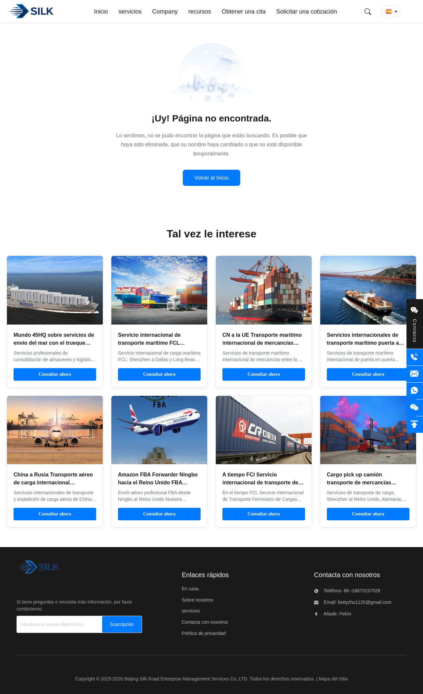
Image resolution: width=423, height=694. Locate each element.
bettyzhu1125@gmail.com (363, 602)
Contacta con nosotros (205, 622)
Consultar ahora (55, 374)
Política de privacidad (204, 633)
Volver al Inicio (211, 178)
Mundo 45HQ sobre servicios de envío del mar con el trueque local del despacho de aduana (54, 343)
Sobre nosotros (197, 600)
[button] (391, 11)
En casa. (191, 588)
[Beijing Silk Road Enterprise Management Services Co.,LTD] (38, 569)
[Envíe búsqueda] (367, 11)
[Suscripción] (122, 624)
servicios (191, 610)
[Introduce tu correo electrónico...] (59, 624)
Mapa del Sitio (333, 678)
